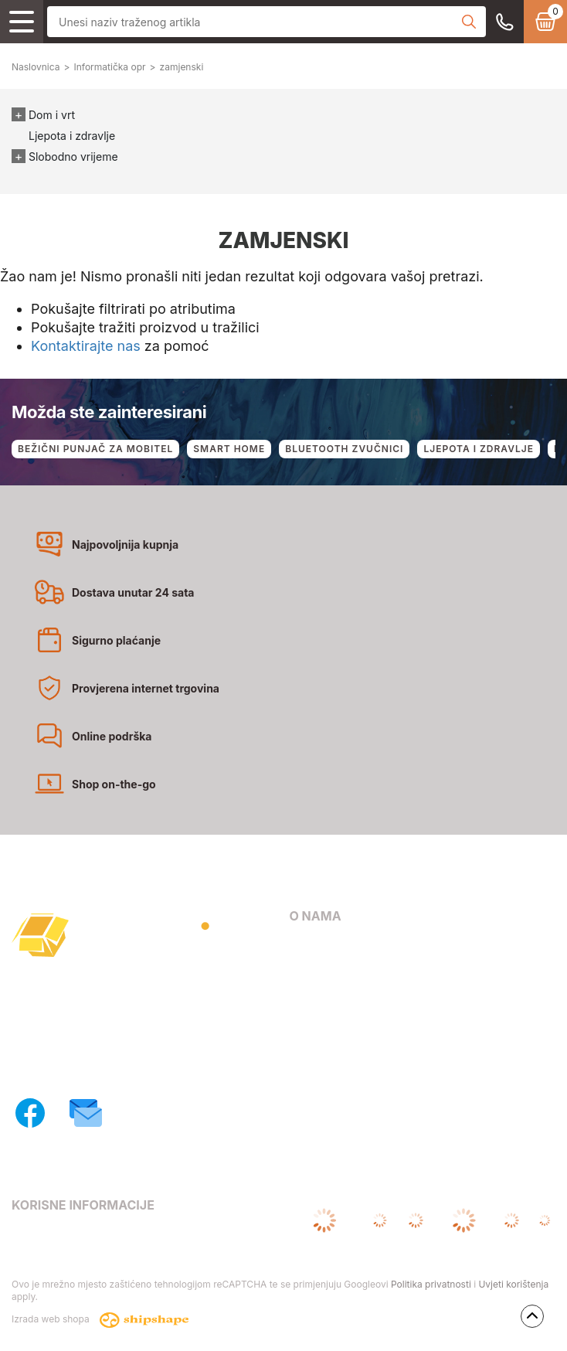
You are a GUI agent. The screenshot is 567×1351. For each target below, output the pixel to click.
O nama (310, 947)
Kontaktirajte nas (86, 346)
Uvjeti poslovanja (57, 1235)
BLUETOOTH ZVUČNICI (344, 448)
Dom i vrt (52, 114)
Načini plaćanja (330, 991)
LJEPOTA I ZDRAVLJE (478, 448)
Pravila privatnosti (59, 1257)
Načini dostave (329, 1012)
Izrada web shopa (100, 1320)
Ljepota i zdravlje (72, 135)
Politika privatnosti (431, 1284)
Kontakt (310, 968)
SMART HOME (229, 448)
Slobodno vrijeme (73, 156)
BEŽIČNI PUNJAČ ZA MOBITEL (95, 448)
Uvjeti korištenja (513, 1284)
